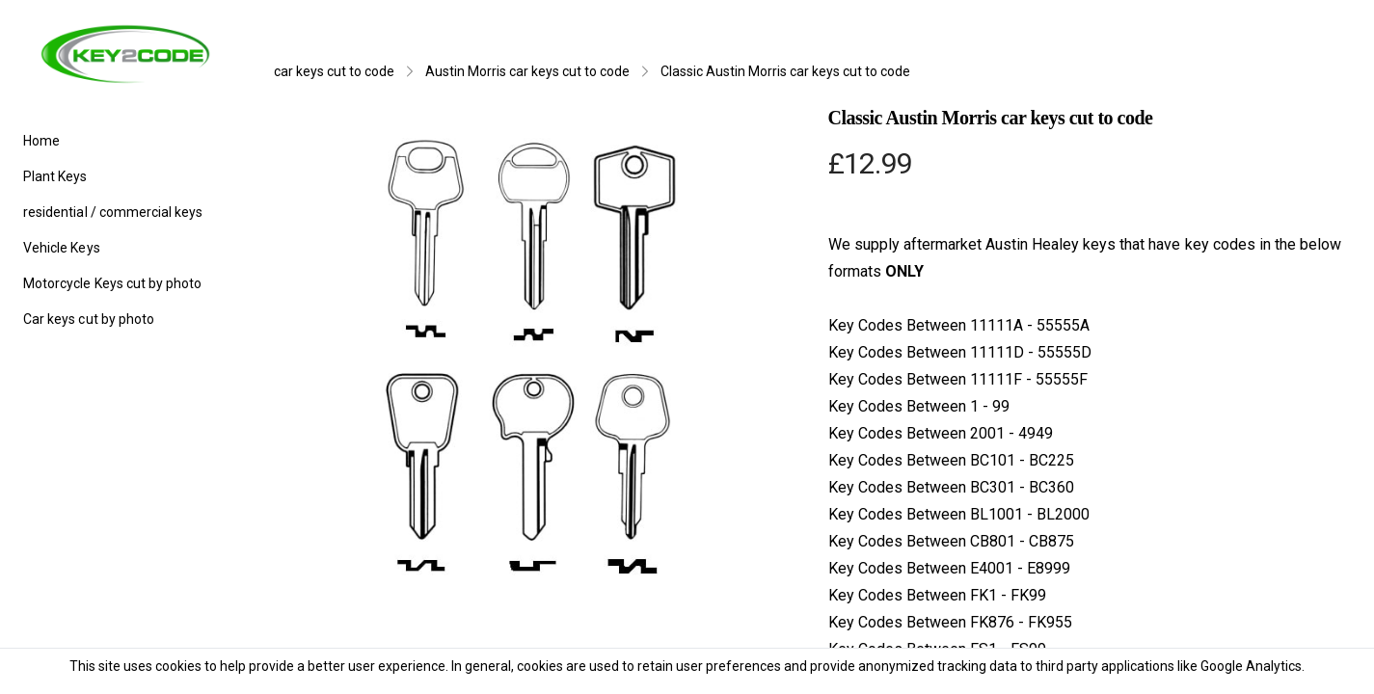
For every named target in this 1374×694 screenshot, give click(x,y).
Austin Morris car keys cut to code (527, 71)
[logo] (125, 54)
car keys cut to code (334, 71)
